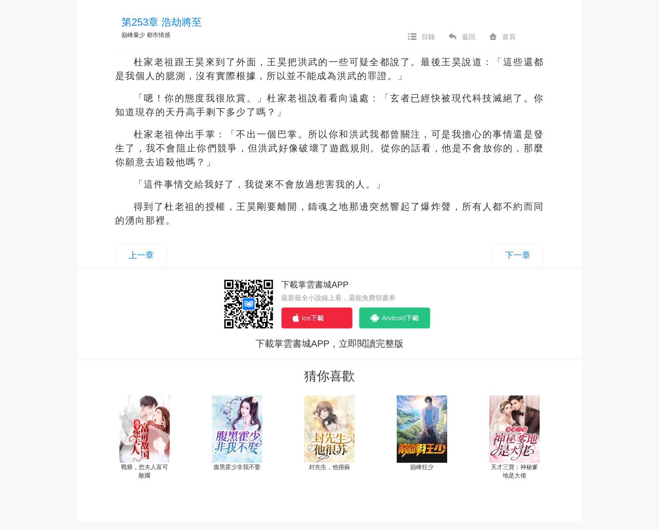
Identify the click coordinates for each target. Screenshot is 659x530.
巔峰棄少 (133, 35)
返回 (461, 37)
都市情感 (158, 35)
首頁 (502, 37)
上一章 (141, 255)
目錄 (421, 37)
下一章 (517, 255)
